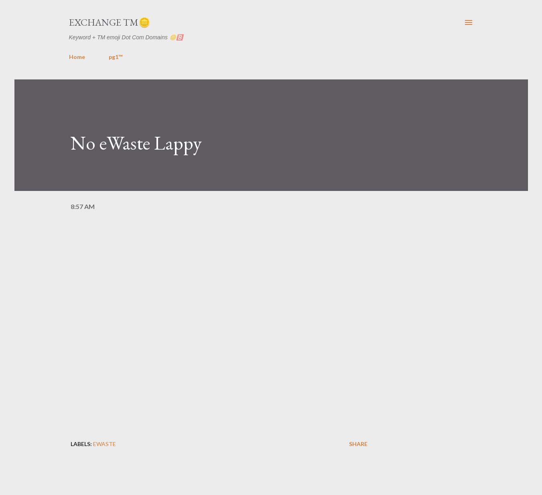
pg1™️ (115, 56)
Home (77, 56)
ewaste (104, 443)
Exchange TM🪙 (109, 22)
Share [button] (358, 443)
